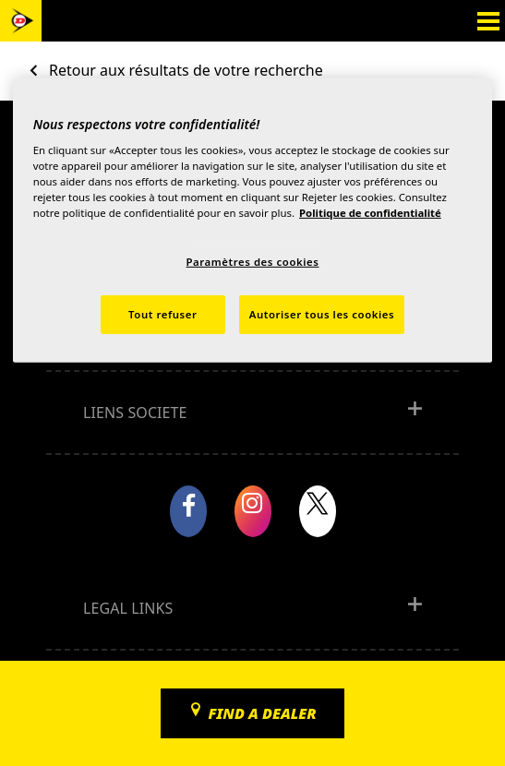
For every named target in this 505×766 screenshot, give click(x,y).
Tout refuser (162, 314)
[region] (253, 220)
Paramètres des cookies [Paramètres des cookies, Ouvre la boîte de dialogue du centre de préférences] (252, 262)
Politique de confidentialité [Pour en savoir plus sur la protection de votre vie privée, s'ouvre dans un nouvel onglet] (370, 213)
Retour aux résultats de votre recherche (186, 70)
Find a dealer (262, 713)
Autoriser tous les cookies (321, 314)
